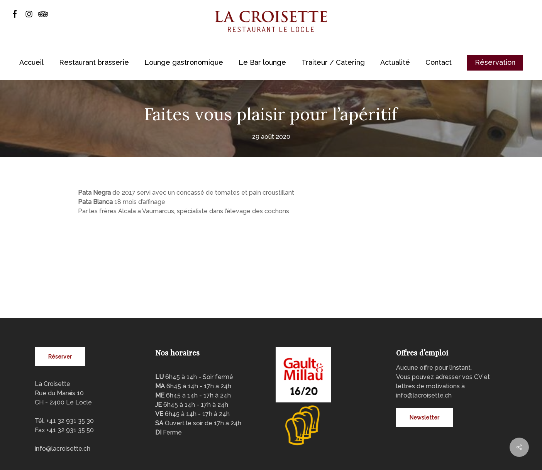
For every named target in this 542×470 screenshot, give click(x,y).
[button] (60, 319)
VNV (204, 458)
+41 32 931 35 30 (70, 383)
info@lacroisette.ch (62, 411)
